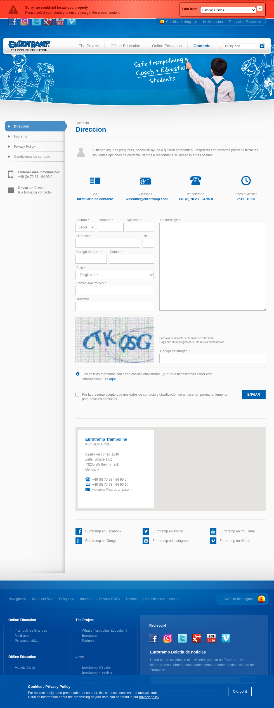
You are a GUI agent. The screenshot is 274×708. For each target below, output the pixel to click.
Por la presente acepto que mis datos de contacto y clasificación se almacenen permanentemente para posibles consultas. (154, 397)
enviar (253, 395)
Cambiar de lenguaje (181, 22)
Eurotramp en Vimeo (234, 541)
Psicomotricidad (27, 641)
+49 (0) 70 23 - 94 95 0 (39, 174)
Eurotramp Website (96, 667)
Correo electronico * (91, 283)
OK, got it (240, 691)
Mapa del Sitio (42, 599)
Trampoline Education (245, 22)
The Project (89, 46)
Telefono (82, 299)
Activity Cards (25, 667)
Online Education (167, 46)
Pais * (80, 268)
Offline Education (125, 46)
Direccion (21, 126)
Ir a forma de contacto (34, 190)
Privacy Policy (24, 146)
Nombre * (106, 220)
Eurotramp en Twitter (167, 531)
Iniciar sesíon (213, 22)
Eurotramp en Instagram (170, 541)
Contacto (202, 46)
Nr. (145, 236)
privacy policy (149, 697)
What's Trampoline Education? (104, 631)
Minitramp (22, 636)
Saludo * (82, 220)
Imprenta (20, 136)
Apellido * (134, 220)
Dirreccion (83, 236)
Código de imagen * (175, 351)
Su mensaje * (170, 220)
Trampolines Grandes (31, 631)
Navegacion (17, 599)
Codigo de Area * (89, 252)
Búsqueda (66, 599)
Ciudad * (116, 252)
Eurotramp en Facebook (103, 531)
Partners (88, 641)
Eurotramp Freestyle (97, 672)
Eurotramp (90, 636)
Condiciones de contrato (32, 157)
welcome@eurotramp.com (111, 490)
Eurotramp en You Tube (237, 531)
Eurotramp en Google (101, 541)
